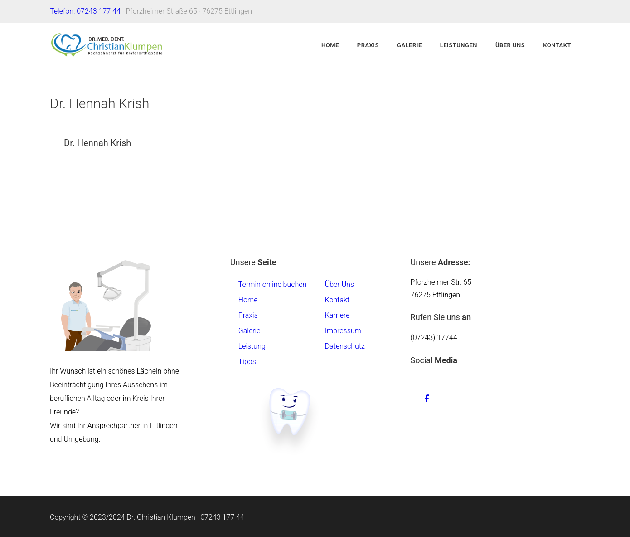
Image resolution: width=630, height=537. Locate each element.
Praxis (368, 45)
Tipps (247, 361)
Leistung (252, 346)
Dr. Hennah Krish (97, 143)
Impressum (343, 330)
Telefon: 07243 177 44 (85, 11)
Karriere (337, 315)
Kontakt (557, 45)
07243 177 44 (222, 517)
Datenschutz (345, 346)
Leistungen (458, 45)
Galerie (409, 45)
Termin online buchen (272, 284)
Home (330, 45)
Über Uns (510, 45)
